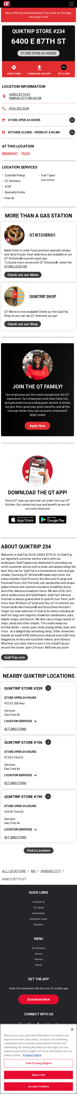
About (38, 964)
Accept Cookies (38, 1087)
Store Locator (15, 266)
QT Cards (39, 907)
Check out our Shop (22, 324)
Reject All (38, 1075)
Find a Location (38, 850)
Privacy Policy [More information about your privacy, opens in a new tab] (32, 1056)
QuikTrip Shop (42, 296)
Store (38, 120)
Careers (38, 959)
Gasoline (38, 924)
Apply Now (37, 426)
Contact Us (39, 902)
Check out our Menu (22, 275)
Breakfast (10, 153)
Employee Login (38, 918)
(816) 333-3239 (19, 108)
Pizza (25, 153)
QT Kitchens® (42, 234)
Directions (14, 70)
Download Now (38, 999)
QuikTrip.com (14, 657)
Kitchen (38, 132)
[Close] (72, 1030)
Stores (38, 953)
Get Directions (15, 729)
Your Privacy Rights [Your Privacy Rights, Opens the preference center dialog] (38, 1064)
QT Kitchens (38, 948)
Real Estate (38, 913)
